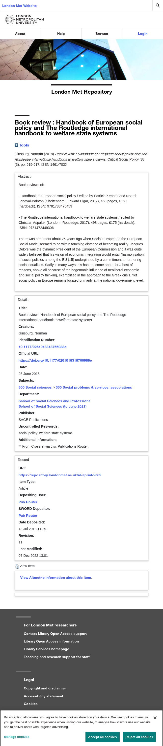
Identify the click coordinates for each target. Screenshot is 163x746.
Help (61, 33)
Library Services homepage (46, 649)
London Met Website (19, 5)
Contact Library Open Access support (55, 633)
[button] (17, 566)
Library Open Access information (51, 641)
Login (142, 33)
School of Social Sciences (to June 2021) (52, 406)
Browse (101, 33)
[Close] (155, 719)
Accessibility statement (43, 696)
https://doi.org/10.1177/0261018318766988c (55, 360)
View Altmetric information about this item (55, 577)
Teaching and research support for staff (57, 657)
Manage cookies (16, 738)
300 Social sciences (35, 387)
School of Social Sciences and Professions (54, 401)
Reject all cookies (139, 738)
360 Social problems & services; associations (94, 387)
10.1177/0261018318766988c (42, 347)
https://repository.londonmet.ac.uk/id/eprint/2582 (60, 475)
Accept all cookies (102, 738)
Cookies (31, 704)
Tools (22, 145)
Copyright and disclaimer (45, 688)
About (20, 33)
